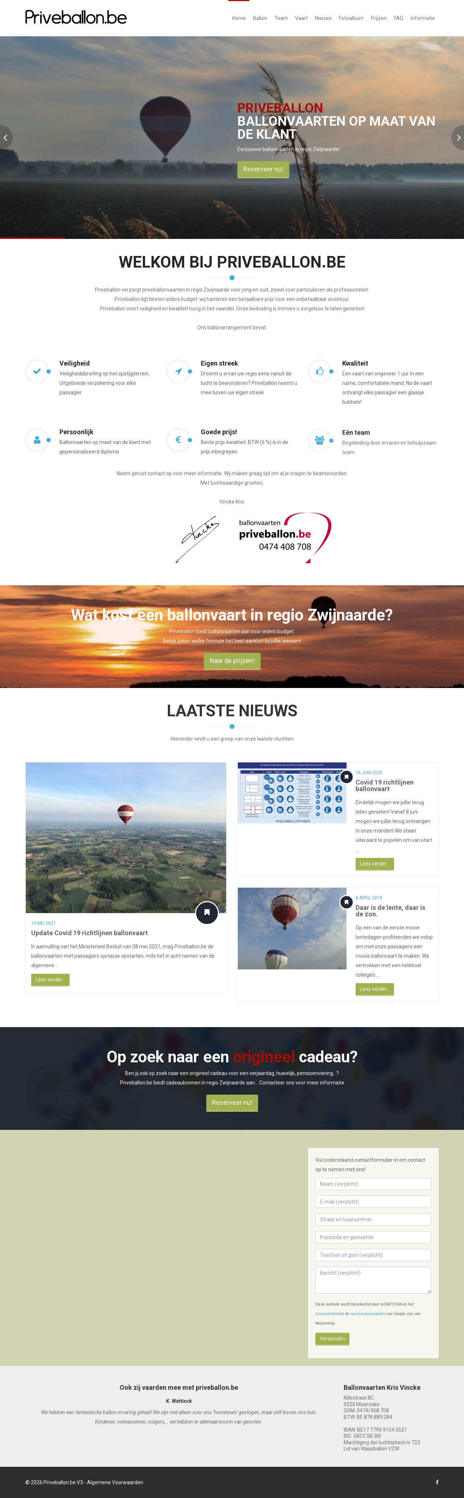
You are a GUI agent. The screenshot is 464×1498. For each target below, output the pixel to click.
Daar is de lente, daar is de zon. (397, 911)
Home (239, 18)
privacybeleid (327, 1313)
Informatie (423, 18)
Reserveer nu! (263, 169)
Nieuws (323, 18)
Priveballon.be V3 (63, 1482)
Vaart (301, 18)
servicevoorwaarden (368, 1313)
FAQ (398, 18)
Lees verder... (50, 979)
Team (281, 18)
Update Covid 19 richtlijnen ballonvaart (89, 933)
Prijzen (379, 18)
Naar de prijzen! (232, 667)
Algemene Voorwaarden (115, 1482)
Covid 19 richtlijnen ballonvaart (386, 785)
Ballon (260, 18)
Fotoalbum (351, 18)
